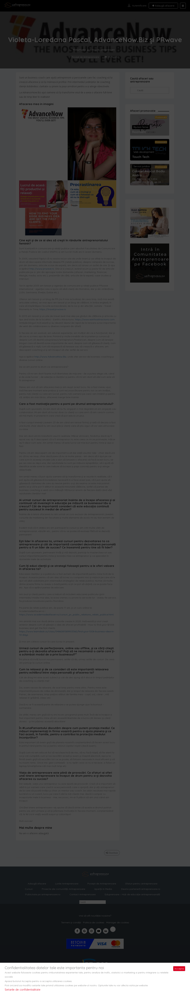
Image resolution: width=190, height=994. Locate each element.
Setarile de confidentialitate (22, 989)
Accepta (179, 968)
